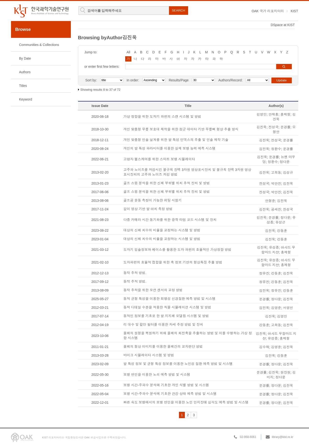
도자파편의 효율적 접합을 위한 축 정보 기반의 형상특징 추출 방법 (173, 262)
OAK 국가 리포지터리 (268, 11)
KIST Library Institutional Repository (40, 10)
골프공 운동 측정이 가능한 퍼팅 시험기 (153, 200)
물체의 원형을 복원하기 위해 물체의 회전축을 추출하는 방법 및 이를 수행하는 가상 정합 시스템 (188, 335)
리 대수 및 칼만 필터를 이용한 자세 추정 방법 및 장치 (163, 324)
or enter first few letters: (101, 66)
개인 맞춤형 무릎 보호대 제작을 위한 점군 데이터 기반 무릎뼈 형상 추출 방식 (181, 129)
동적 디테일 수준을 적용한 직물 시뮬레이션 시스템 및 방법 (167, 307)
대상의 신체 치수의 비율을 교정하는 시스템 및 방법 (162, 230)
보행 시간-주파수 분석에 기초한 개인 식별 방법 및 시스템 (166, 385)
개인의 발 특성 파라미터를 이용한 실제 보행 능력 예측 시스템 (170, 148)
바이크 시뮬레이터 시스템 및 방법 (149, 355)
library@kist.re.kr (282, 437)
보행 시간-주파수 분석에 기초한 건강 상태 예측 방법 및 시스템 (170, 394)
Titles (23, 86)
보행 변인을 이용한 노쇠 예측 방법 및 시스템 (157, 374)
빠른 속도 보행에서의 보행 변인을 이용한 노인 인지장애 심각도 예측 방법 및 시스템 (186, 402)
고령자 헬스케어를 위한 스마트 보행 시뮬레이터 (159, 159)
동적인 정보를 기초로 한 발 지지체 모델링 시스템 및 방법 (166, 316)
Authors (25, 72)
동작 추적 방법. (135, 273)
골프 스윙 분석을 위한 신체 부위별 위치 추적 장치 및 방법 (167, 183)
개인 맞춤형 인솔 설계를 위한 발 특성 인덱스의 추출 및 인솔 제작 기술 (176, 140)
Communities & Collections (39, 45)
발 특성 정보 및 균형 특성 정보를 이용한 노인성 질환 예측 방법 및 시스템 (178, 364)
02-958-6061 (248, 437)
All (128, 52)
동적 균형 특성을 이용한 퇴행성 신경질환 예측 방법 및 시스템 (170, 299)
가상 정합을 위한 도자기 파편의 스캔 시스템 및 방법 (162, 116)
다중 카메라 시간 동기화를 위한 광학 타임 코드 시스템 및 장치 (170, 220)
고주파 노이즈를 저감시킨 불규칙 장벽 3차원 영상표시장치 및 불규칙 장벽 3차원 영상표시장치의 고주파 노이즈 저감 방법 (187, 172)
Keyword (25, 99)
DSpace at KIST (283, 25)
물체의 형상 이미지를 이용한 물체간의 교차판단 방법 (163, 346)
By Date (25, 58)
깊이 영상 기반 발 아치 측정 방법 (148, 209)
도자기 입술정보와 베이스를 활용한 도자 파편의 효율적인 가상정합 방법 (177, 250)
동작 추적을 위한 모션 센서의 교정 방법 (153, 290)
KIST (294, 11)
